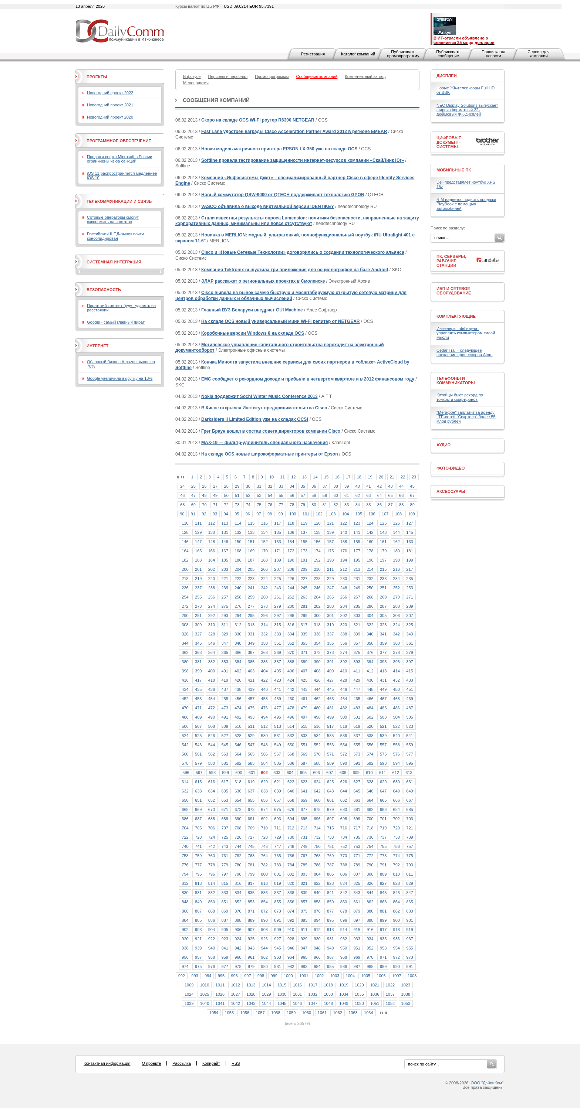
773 (383, 855)
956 (185, 957)
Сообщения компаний (216, 100)
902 (185, 929)
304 (370, 615)
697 (330, 818)
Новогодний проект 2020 (110, 117)
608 (343, 772)
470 (185, 708)
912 (317, 929)
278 (264, 606)
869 (224, 911)
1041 (220, 1003)
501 (356, 717)
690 (238, 818)
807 (356, 874)
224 (264, 578)
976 (211, 966)
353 (304, 643)
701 (383, 818)
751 (330, 846)
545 (224, 745)
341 (383, 634)
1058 (275, 1012)
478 (290, 708)
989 (383, 966)
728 (264, 837)
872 (264, 911)
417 (198, 680)
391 (330, 661)
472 (211, 708)
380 (185, 661)
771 (356, 855)
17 (348, 477)
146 (185, 541)
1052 (390, 1003)
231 (356, 578)
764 (264, 855)
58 (313, 495)
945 (277, 948)
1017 (312, 985)
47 (193, 495)
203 (224, 569)
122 (343, 523)
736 (370, 837)
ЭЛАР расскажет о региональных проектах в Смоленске (263, 281)
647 (383, 791)
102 (319, 514)
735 (356, 837)
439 (251, 689)
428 (343, 680)
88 (401, 504)
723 (198, 837)
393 (356, 661)
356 (343, 643)
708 (238, 828)
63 (368, 495)
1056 (244, 1012)
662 (343, 800)
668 (185, 809)
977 (224, 966)
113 (224, 523)
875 (304, 911)
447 (356, 689)
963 (277, 957)
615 (198, 782)
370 (290, 652)
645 (356, 791)
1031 (297, 994)
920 (185, 939)
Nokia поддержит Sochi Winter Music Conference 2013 (259, 396)
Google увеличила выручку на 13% (119, 378)
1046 (297, 1003)
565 (251, 754)
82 (335, 504)
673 (251, 809)
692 (264, 818)
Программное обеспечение (119, 141)
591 (356, 763)
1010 (204, 985)
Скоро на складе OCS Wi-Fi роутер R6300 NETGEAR (257, 120)
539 (383, 735)
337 (330, 634)
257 (224, 597)
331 (251, 634)
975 (198, 966)
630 (396, 782)
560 (185, 754)
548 (264, 745)
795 (198, 874)
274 (211, 606)
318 (317, 625)
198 (396, 560)
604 (290, 772)
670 (211, 809)
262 (290, 597)
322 (370, 625)
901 (409, 920)
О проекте (151, 1063)
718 (370, 828)
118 (290, 523)
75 (259, 504)
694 (290, 818)
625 (330, 782)
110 (185, 523)
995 (221, 976)
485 (383, 708)
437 (224, 689)
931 (330, 939)
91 (193, 514)
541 (409, 735)
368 (264, 652)
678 (317, 809)
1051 (374, 1003)
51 (237, 495)
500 (343, 717)
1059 (291, 1012)
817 (251, 883)
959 (224, 957)
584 (264, 763)
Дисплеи (446, 76)
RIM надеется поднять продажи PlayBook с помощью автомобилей (466, 204)
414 (396, 671)
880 (370, 911)
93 (215, 514)
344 (185, 643)
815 (224, 883)
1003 (334, 976)
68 (182, 504)
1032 (312, 994)
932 (343, 939)
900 (396, 920)
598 (212, 772)
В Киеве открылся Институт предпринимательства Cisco (264, 407)
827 (383, 883)
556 (370, 745)
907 (251, 929)
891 (277, 920)
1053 (405, 1003)
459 (277, 698)
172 (290, 551)
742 (211, 846)
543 (198, 745)
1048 (328, 1003)
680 (343, 809)
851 (224, 902)
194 (343, 560)
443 (304, 689)
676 (290, 809)
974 (185, 966)
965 (304, 957)
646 (370, 791)
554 (343, 745)
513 (277, 726)
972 (396, 957)
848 (185, 902)
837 (277, 892)
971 (383, 957)
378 (396, 652)
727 (251, 837)
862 (370, 902)
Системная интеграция (114, 262)
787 (330, 865)
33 (281, 486)
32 (270, 486)
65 (390, 495)
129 (198, 532)
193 (330, 560)
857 (304, 902)
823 (330, 883)
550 (290, 745)
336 (317, 634)
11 (282, 477)
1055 (229, 1012)
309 (198, 625)
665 (383, 800)
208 (290, 569)
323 (383, 625)
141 (356, 532)
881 (383, 911)
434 (185, 689)
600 (238, 772)
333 (277, 634)
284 (343, 606)
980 (264, 966)
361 (409, 643)
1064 (368, 1012)
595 (409, 763)
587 (304, 763)
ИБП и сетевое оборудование (453, 290)
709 (251, 828)
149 (224, 541)
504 (396, 717)
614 (185, 782)
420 (238, 680)
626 (343, 782)
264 (317, 597)
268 (370, 597)
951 (356, 948)
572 (343, 754)
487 (409, 708)
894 (317, 920)
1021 (374, 985)
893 (304, 920)
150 (238, 541)
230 (343, 578)
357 (356, 643)
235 (409, 578)
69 (193, 504)
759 (198, 855)
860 (343, 902)
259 (251, 597)
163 (409, 541)
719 (383, 828)
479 (304, 708)
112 (211, 523)
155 (304, 541)
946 (290, 948)
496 (290, 717)
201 (198, 569)
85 (368, 504)
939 (198, 948)
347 (224, 643)
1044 (266, 1003)
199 (409, 560)
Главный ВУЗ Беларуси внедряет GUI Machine (252, 310)
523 (409, 726)
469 (409, 698)
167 (224, 551)
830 (185, 892)
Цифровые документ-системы (448, 142)
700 (370, 818)
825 (356, 883)
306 (396, 615)
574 (370, 754)
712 (290, 828)
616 (211, 782)
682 (370, 809)
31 (259, 486)
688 (211, 818)
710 (264, 828)
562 (211, 754)
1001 (303, 976)
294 (238, 615)
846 (396, 892)
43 (390, 486)
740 (185, 846)
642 (317, 791)
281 (304, 606)
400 (211, 671)
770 (343, 855)
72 (226, 504)
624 (317, 782)
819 (277, 883)
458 (264, 698)
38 (335, 486)
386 (264, 661)
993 (194, 976)
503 (383, 717)
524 (185, 735)
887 (224, 920)
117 (277, 523)
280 (290, 606)
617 (224, 782)
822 (317, 883)
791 (383, 865)
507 (198, 726)
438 (238, 689)
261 (277, 597)
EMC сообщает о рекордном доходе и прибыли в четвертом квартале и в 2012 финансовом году (307, 379)
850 (211, 902)
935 (383, 939)
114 (238, 523)
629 (383, 782)
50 (226, 495)
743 (224, 846)
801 (277, 874)
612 (395, 772)
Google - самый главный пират (116, 322)
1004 (350, 976)
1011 (220, 985)
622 (290, 782)
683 (383, 809)
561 (198, 754)
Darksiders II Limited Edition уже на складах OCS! (254, 419)
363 (198, 652)
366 (238, 652)
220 (211, 578)
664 (370, 800)
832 (211, 892)
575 (383, 754)
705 (198, 828)
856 (290, 902)
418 (211, 680)
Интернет (97, 346)
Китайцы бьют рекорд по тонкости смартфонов (459, 397)
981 (277, 966)
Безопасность (104, 289)
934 (370, 939)
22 (403, 477)
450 (396, 689)
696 (317, 818)
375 (356, 652)
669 (198, 809)
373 (330, 652)
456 (238, 698)
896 (343, 920)
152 (264, 541)
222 (238, 578)
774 (396, 855)
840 (317, 892)
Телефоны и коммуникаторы (455, 380)
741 (198, 846)
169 (251, 551)
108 (398, 514)
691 (251, 818)
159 (356, 541)
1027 (235, 994)
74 (248, 504)
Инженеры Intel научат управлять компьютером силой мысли (465, 333)
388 (290, 661)
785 (304, 865)
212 (343, 569)
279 (277, 606)
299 (304, 615)
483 (356, 708)
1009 (189, 985)
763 (251, 855)
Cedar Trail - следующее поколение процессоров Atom (464, 352)
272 (185, 606)
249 (356, 588)
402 (238, 671)
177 (356, 551)
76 (270, 504)
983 (304, 966)
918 (396, 929)
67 (412, 495)
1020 (359, 985)
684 (396, 809)
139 (330, 532)
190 (290, 560)
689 (224, 818)
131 (224, 532)
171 (277, 551)
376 (370, 652)
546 (238, 745)
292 (211, 615)
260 (264, 597)
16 (337, 477)
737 (383, 837)
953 (383, 948)
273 (198, 606)
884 (185, 920)
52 (248, 495)
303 (356, 615)
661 (330, 800)
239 (224, 588)
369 (277, 652)
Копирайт (211, 1063)
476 (264, 708)
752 (343, 846)
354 (317, 643)
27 (215, 486)
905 (224, 929)
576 (396, 754)
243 (277, 588)
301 (330, 615)
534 (317, 735)
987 (356, 966)
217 (409, 569)
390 (317, 661)
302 (343, 615)
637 (251, 791)
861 (356, 902)
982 (290, 966)
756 (396, 846)
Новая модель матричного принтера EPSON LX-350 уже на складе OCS (279, 148)
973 (409, 957)
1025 (204, 994)
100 (292, 514)
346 (211, 643)
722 (185, 837)
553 (330, 745)
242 (264, 588)
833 (224, 892)
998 (260, 976)
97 (258, 514)
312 (238, 625)
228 (317, 578)
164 (185, 551)
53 (259, 495)
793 (409, 865)
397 (409, 661)
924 (238, 939)
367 (251, 652)
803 (304, 874)
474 (238, 708)
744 (238, 846)
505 (409, 717)
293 (224, 615)
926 (264, 939)
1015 (281, 985)
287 (383, 606)
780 (238, 865)
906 (238, 929)
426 (317, 680)
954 (396, 948)
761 (224, 855)
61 (346, 495)
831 (198, 892)
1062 (337, 1012)
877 (330, 911)
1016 (297, 985)
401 (224, 671)
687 (198, 818)
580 (211, 763)
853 (251, 902)
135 (277, 532)
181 (409, 551)
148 (211, 541)
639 (277, 791)
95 (237, 514)
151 (251, 541)
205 (251, 569)
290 (185, 615)
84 (357, 504)
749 (304, 846)
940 (211, 948)
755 (383, 846)
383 (224, 661)
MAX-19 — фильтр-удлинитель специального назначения (264, 442)
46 (182, 495)
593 (383, 763)
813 (198, 883)
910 (290, 929)
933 (356, 939)
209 (304, 569)
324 (396, 625)
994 (208, 976)
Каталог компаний (358, 54)
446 (343, 689)
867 (198, 911)
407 (304, 671)
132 (238, 532)
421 (251, 680)
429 (356, 680)
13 (304, 477)
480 (317, 708)
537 (356, 735)
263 (304, 597)
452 (185, 698)
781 (251, 865)
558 (396, 745)
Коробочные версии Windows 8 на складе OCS (252, 333)
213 (356, 569)
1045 (281, 1003)
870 (238, 911)
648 (396, 791)
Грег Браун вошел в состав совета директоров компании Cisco (270, 431)
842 (343, 892)
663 (356, 800)
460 (290, 698)
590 (343, 763)
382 (211, 661)
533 (304, 735)
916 (370, 929)
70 (204, 504)
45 (412, 486)
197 (383, 560)
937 (409, 939)
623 (304, 782)
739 (409, 837)
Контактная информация (107, 1063)
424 (290, 680)
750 (317, 846)
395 (383, 661)
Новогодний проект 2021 (110, 105)
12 (293, 477)
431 (383, 680)
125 (383, 523)
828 (396, 883)
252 (396, 588)
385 (251, 661)
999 (274, 976)
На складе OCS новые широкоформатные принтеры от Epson (269, 454)
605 (303, 772)
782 (264, 865)
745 (251, 846)
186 (238, 560)
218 (185, 578)
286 (370, 606)
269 (383, 597)
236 (185, 588)
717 (356, 828)
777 (198, 865)
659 (304, 800)
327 (198, 634)
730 (290, 837)
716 (343, 828)
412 (370, 671)
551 (304, 745)
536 (343, 735)
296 (264, 615)
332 (264, 634)
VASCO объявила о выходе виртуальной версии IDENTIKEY (267, 206)
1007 (396, 976)
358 (370, 643)
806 (343, 874)
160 (370, 541)
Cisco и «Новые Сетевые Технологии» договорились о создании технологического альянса (302, 252)
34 (292, 486)
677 (304, 809)
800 (264, 874)
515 (304, 726)
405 (277, 671)
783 (277, 865)
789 (356, 865)
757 (409, 846)
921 (198, 939)
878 (343, 911)
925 (251, 939)
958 (211, 957)
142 (370, 532)
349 (251, 643)
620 (264, 782)
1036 (374, 994)
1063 (352, 1012)
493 (251, 717)
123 (356, 523)
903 (198, 929)
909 (277, 929)
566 (264, 754)
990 (396, 966)
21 (392, 477)
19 (370, 477)
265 (330, 597)
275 (224, 606)
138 (317, 532)
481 (330, 708)
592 (370, 763)
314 (264, 625)
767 (304, 855)
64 (379, 495)
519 (356, 726)
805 (330, 874)
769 (330, 855)
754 (370, 846)
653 (224, 800)
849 (198, 902)
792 (396, 865)
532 (290, 735)
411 (356, 671)
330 (238, 634)
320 (343, 625)
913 (330, 929)
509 (224, 726)
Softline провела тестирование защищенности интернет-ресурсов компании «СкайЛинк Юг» (302, 160)
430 (370, 680)
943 (251, 948)
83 (346, 504)
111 (198, 523)
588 (317, 763)
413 (383, 671)
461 (304, 698)
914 (343, 929)
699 (356, 818)
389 (304, 661)
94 (226, 514)
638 (264, 791)
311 (224, 625)
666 (396, 800)
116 (264, 523)
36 (313, 486)
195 (356, 560)
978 (238, 966)
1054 (213, 1012)
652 (211, 800)
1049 (343, 1003)
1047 (312, 1003)
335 (304, 634)
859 (330, 902)
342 (396, 634)
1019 (343, 985)
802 (290, 874)
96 (248, 514)
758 (185, 855)
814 (211, 883)
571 (330, 754)
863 (383, 902)
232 (370, 578)
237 (198, 588)
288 (396, 606)
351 (277, 643)
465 (356, 698)
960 (238, 957)
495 (277, 717)
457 (251, 698)
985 (330, 966)
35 (303, 486)
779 (224, 865)
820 (290, 883)
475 (251, 708)
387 (277, 661)
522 (396, 726)
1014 (266, 985)
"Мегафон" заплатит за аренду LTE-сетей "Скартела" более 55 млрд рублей (466, 416)
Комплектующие (456, 316)
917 (383, 929)
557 (383, 745)
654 (238, 800)
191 (304, 560)
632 (185, 791)
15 (326, 477)
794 (185, 874)
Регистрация (313, 54)
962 (264, 957)
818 (264, 883)
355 (330, 643)
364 (211, 652)
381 (198, 661)
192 (317, 560)
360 (396, 643)
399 (198, 671)
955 (409, 948)
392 (343, 661)
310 (211, 625)
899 (383, 920)
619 (251, 782)
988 (370, 966)
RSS (236, 1063)
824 (343, 883)
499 (330, 717)
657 (277, 800)
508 (211, 726)
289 (409, 606)
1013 (250, 985)
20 (381, 477)
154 (290, 541)
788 (343, 865)
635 (224, 791)
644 (343, 791)
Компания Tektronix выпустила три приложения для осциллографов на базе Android (294, 269)
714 (317, 828)
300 (317, 615)
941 (224, 948)
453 (198, 698)
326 (185, 634)
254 (185, 597)
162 (396, 541)
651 (198, 800)
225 (277, 578)
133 (251, 532)
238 (211, 588)
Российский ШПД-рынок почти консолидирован (115, 236)
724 (211, 837)
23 (414, 477)
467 (383, 698)
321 (356, 625)
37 (325, 486)
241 (251, 588)
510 (238, 726)
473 (224, 708)
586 (290, 763)
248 (343, 588)
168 (238, 551)
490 (211, 717)
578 (185, 763)
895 (330, 920)
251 (383, 588)
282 (317, 606)
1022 (390, 985)
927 (277, 939)
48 (204, 495)
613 (408, 772)
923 (224, 939)
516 (317, 726)
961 (251, 957)
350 (264, 643)
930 (317, 939)
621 (277, 782)
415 (409, 671)
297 (277, 615)
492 (238, 717)
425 (304, 680)
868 (211, 911)
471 (198, 708)
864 (396, 902)
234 (396, 578)
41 (368, 486)
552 (317, 745)
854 (264, 902)
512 (264, 726)
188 (264, 560)
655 (251, 800)
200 (185, 569)
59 (325, 495)
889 (251, 920)
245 (304, 588)
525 (198, 735)
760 (211, 855)
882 (396, 911)
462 (317, 698)
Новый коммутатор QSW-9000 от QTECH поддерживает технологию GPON (282, 194)
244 (290, 588)
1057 (260, 1012)
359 (383, 643)
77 (281, 504)
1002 (319, 976)
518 (343, 726)
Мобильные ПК (453, 170)
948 (317, 948)
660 (317, 800)
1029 (266, 994)
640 (290, 791)
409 (330, 671)
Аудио (443, 445)
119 (304, 523)
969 (356, 957)
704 (185, 828)
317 (304, 625)
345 (198, 643)
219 (198, 578)
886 (211, 920)
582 (238, 763)
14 (315, 477)
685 (409, 809)
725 (224, 837)
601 (252, 772)
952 (370, 948)
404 (264, 671)
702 (396, 818)
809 (383, 874)
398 (185, 671)
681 (356, 809)
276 (238, 606)
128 (185, 532)
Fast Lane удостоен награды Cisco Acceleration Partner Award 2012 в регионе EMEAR (294, 131)
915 (356, 929)
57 (303, 495)
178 (370, 551)
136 (290, 532)
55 (281, 495)
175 (330, 551)
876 (317, 911)
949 (330, 948)
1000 (288, 976)
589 (330, 763)
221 (224, 578)
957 (198, 957)
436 (211, 689)
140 (343, 532)
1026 (220, 994)
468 (396, 698)
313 (251, 625)
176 (343, 551)
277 (251, 606)
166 (211, 551)
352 (290, 643)
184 (211, 560)
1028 (250, 994)
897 (356, 920)
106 (371, 514)
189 (277, 560)
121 (330, 523)
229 (330, 578)
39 (346, 486)
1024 (189, 994)
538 (370, 735)
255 (198, 597)
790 (370, 865)
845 (383, 892)
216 (396, 569)
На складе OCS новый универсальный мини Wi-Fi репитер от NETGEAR (280, 321)
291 (198, 615)
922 (211, 939)
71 (215, 504)
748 (290, 846)
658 (290, 800)
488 (185, 717)
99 (281, 514)
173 (304, 551)
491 (224, 717)
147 (198, 541)
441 (277, 689)
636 (238, 791)
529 (251, 735)
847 (409, 892)
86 (379, 504)
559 (409, 745)
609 (356, 772)
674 (264, 809)
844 (370, 892)
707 (224, 828)
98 (269, 514)
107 (385, 514)
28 (226, 486)
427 (330, 680)
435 (198, 689)
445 (330, 689)
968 (343, 957)
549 (277, 745)
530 (264, 735)
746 (264, 846)
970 (370, 957)
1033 (328, 994)
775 (409, 855)
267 (356, 597)
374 (343, 652)
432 (396, 680)
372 (317, 652)
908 (264, 929)
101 (306, 514)
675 (277, 809)
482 (343, 708)
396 (396, 661)
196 (370, 560)
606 (316, 772)
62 (357, 495)
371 (304, 652)
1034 (343, 994)
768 (317, 855)
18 (359, 477)
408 (317, 671)
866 (185, 911)
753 (356, 846)
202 (211, 569)
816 (238, 883)
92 (204, 514)
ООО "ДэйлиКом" (487, 1083)
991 (409, 966)
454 (211, 698)
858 (317, 902)
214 (370, 569)
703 (409, 818)
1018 (328, 985)
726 (238, 837)
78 (292, 504)
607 (329, 772)
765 (277, 855)
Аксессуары (450, 491)
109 (411, 514)
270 (396, 597)
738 (396, 837)
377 (383, 652)
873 (277, 911)
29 (237, 486)
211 (330, 569)
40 (357, 486)
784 (290, 865)
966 (317, 957)
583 (251, 763)
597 (199, 772)
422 (264, 680)
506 (185, 726)
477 (277, 708)
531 (277, 735)
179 (383, 551)
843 (356, 892)
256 (211, 597)
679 (330, 809)
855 (277, 902)
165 (198, 551)
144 (396, 532)
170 (264, 551)
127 (409, 523)
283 (330, 606)
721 (409, 828)
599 (225, 772)
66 (401, 495)
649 (409, 791)
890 (264, 920)
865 (409, 902)
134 (264, 532)
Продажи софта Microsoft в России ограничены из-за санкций (119, 158)
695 (304, 818)
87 (390, 504)
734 (343, 837)
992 (181, 976)
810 (396, 874)
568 (290, 754)
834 (238, 892)
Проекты (97, 77)
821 (304, 883)
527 (224, 735)
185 (224, 560)
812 (185, 883)
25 (193, 486)
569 (304, 754)
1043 (250, 1003)
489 (198, 717)
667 (409, 800)
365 (224, 652)
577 (409, 754)
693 (277, 818)
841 (330, 892)
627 (356, 782)
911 (304, 929)
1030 (281, 994)
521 (383, 726)
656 (264, 800)
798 (238, 874)
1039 (189, 1003)
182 (185, 560)
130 (211, 532)
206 (264, 569)
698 (343, 818)
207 (277, 569)
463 (330, 698)
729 (277, 837)
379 (409, 652)
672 (238, 809)
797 (224, 874)
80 (313, 504)
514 (290, 726)
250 (370, 588)
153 (277, 541)
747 (277, 846)
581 (224, 763)
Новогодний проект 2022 (110, 93)
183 (198, 560)
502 (370, 717)
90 (182, 514)
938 (185, 948)
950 (343, 948)
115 (251, 523)
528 (238, 735)
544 (211, 745)
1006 (381, 976)
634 (211, 791)
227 (304, 578)
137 (304, 532)
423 (277, 680)
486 (396, 708)
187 (251, 560)
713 (304, 828)
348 (238, 643)
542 (185, 745)
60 (335, 495)
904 (211, 929)
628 (370, 782)
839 (304, 892)
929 (304, 939)
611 (382, 772)
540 (396, 735)
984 (317, 966)
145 (409, 532)
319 (330, 625)
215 (383, 569)
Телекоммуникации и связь (119, 201)
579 (198, 763)
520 (370, 726)
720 (396, 828)
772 (370, 855)
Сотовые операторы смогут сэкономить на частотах (113, 219)
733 (330, 837)
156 (317, 541)
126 (396, 523)
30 (248, 486)
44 (401, 486)
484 (370, 708)
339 (356, 634)
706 (211, 828)
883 (409, 911)
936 (396, 939)
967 (330, 957)
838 (290, 892)
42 (379, 486)
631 (409, 782)
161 (383, 541)
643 (330, 791)
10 (271, 477)
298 (290, 615)
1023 (405, 985)
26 (204, 486)
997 (247, 976)
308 (185, 625)
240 (238, 588)
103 (332, 514)
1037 (390, 994)
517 (330, 726)
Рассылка (181, 1063)
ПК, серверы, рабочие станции (451, 260)
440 (264, 689)
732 (317, 837)
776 (185, 865)
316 (290, 625)
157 (330, 541)
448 (370, 689)
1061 (322, 1012)
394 (370, 661)
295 (251, 615)
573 (356, 754)
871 (251, 911)
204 (238, 569)
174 (317, 551)
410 (343, 671)
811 (409, 874)
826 (370, 883)
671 (224, 809)
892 (290, 920)
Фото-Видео (450, 468)
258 (238, 597)
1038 (405, 994)
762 (238, 855)
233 (383, 578)
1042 (235, 1003)
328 (211, 634)
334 (290, 634)
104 (345, 514)
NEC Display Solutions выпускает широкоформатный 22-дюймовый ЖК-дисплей (467, 109)
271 (409, 597)
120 (317, 523)
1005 (365, 976)
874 (290, 911)
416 (185, 680)
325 (409, 625)
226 (290, 578)
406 (290, 671)
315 (277, 625)
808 (370, 874)
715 (330, 828)
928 (290, 939)
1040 (204, 1003)
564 (238, 754)
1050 (359, 1003)
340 (370, 634)
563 (224, 754)
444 (317, 689)
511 (251, 726)
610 (369, 772)
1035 (359, 994)
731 (304, 837)
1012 (235, 985)
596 (185, 772)
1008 (412, 976)
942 (238, 948)
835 (251, 892)
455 (224, 698)
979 (251, 966)
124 (370, 523)
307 (409, 615)
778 (211, 865)
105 (358, 514)
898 (370, 920)
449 (383, 689)
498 (317, 717)
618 (238, 782)
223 (251, 578)
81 (325, 504)
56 (292, 495)
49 (215, 495)
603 (276, 772)
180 (396, 551)
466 (370, 698)
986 (343, 966)
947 (304, 948)
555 (356, 745)
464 (343, 698)
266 (343, 597)
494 (264, 717)
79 (303, 504)
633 (198, 791)
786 (317, 865)
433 (409, 680)
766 (290, 855)
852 (238, 902)
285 (356, 606)
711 (277, 828)
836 (264, 892)
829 (409, 883)
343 (409, 634)
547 (251, 745)
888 (238, 920)
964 (290, 957)
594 (396, 763)
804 (317, 874)
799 (251, 874)
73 (237, 504)
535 (330, 735)
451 (409, 689)
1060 (306, 1012)
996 (234, 976)
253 (409, 588)
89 (412, 504)
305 (383, 615)
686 (185, 818)
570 (317, 754)
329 (224, 634)
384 (238, 661)
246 (317, 588)
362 (185, 652)
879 (356, 911)
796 (211, 874)
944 (264, 948)
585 (277, 763)
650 (185, 800)
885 (198, 920)
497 (304, 717)
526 (211, 735)
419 (224, 680)
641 (304, 791)
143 (383, 532)
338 (343, 634)
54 (270, 495)
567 (277, 754)
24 (182, 486)
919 (409, 929)
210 (317, 569)
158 (343, 541)
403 (251, 671)
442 (290, 689)
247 (330, 588)
